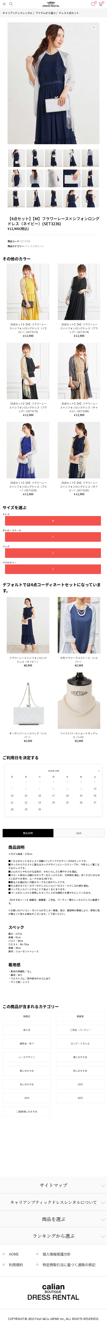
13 (95, 788)
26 (81, 802)
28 (12, 809)
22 (26, 802)
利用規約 (16, 1264)
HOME (14, 1254)
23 (39, 802)
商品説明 (28, 833)
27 (95, 802)
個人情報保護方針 (57, 1254)
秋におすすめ (80, 1070)
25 (67, 802)
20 (95, 795)
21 (12, 802)
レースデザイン (27, 1057)
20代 (80, 1084)
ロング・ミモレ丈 (80, 1043)
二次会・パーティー (80, 1030)
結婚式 (26, 1016)
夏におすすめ (27, 1070)
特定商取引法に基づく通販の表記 (69, 1264)
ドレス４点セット (69, 13)
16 (39, 795)
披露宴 (80, 1016)
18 (67, 795)
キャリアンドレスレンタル (17, 13)
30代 (26, 1098)
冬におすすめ (27, 1084)
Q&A (79, 833)
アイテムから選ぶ (46, 13)
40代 (80, 1098)
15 (26, 795)
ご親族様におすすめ (26, 1111)
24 (53, 802)
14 (12, 795)
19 (81, 795)
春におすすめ (80, 1057)
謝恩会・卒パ (27, 1043)
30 (39, 809)
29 (26, 809)
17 (53, 795)
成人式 (26, 1030)
